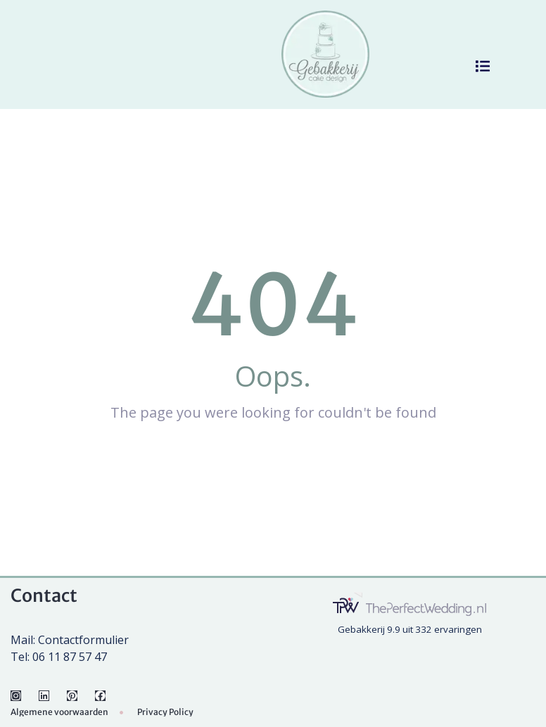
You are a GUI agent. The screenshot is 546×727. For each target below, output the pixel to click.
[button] (482, 66)
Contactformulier (83, 640)
